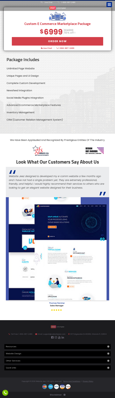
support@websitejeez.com (54, 334)
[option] (65, 150)
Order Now (57, 41)
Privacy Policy (88, 381)
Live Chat (46, 2)
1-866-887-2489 (66, 2)
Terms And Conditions (71, 381)
